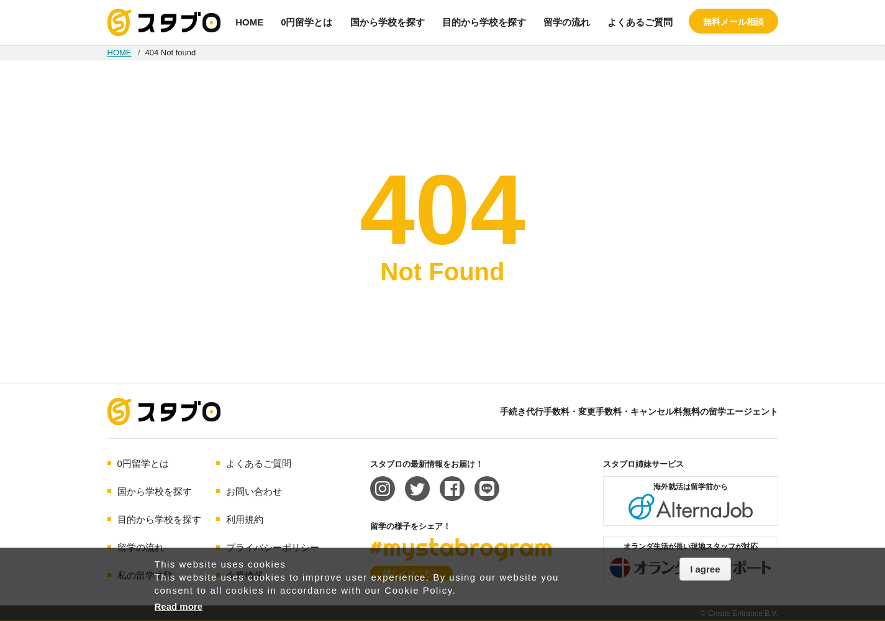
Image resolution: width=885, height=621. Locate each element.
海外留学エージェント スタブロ (163, 411)
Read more (179, 606)
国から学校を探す (387, 22)
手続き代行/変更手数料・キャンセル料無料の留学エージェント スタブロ (163, 22)
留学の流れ (566, 22)
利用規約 (244, 519)
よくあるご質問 (640, 22)
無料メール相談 (733, 22)
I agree (705, 569)
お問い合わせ (254, 491)
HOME (249, 22)
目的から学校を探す (484, 22)
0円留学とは (306, 22)
